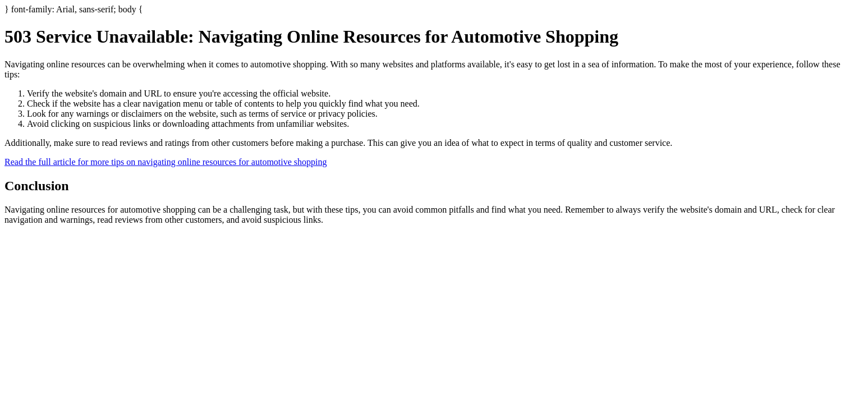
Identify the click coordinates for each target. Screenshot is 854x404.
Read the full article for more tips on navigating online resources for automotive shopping (165, 162)
